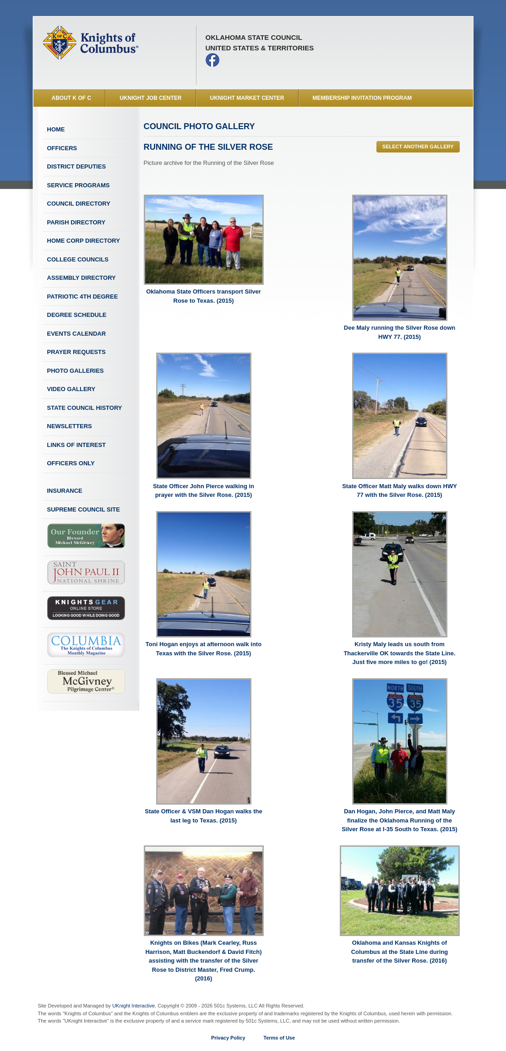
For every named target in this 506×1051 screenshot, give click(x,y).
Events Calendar (76, 333)
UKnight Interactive (133, 1005)
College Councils (78, 259)
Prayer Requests (76, 352)
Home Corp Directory (83, 240)
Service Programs (78, 185)
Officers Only (71, 463)
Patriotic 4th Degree (82, 296)
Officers (62, 148)
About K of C (72, 98)
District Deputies (76, 166)
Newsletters (69, 426)
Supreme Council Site (83, 509)
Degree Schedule (77, 314)
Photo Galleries (75, 370)
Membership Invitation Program (362, 98)
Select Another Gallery (418, 146)
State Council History (84, 407)
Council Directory (78, 203)
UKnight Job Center (150, 98)
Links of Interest (76, 444)
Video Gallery (71, 389)
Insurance (64, 490)
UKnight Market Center (247, 98)
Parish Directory (76, 222)
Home (56, 129)
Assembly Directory (81, 277)
